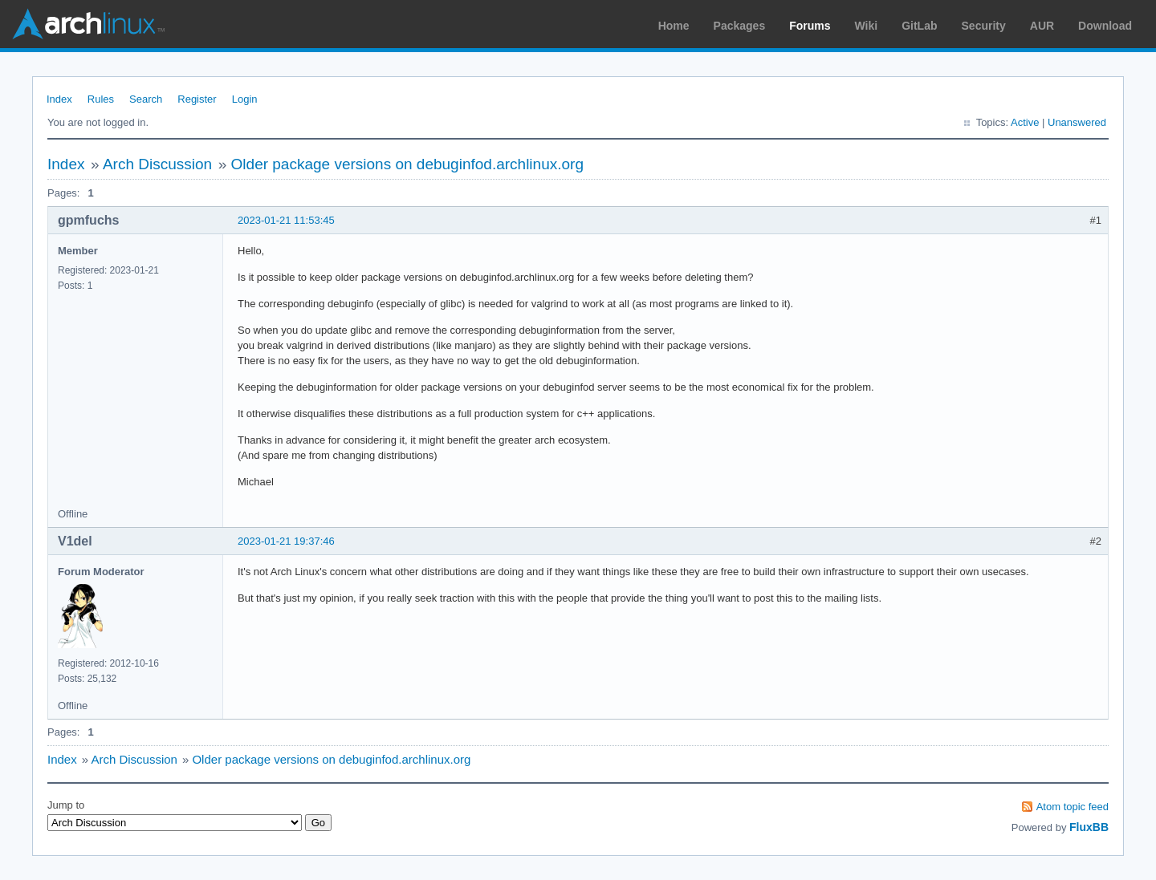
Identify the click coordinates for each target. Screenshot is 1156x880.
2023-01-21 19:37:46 (286, 541)
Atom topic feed (1072, 807)
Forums (809, 25)
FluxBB (1089, 827)
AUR (1042, 25)
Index (59, 99)
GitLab (919, 25)
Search (145, 99)
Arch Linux (88, 24)
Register (196, 99)
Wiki (866, 25)
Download (1105, 25)
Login (245, 99)
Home (674, 25)
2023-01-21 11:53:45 (286, 220)
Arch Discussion (157, 164)
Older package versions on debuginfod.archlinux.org (407, 164)
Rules (101, 99)
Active (1025, 122)
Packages (740, 25)
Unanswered (1077, 122)
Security (984, 25)
